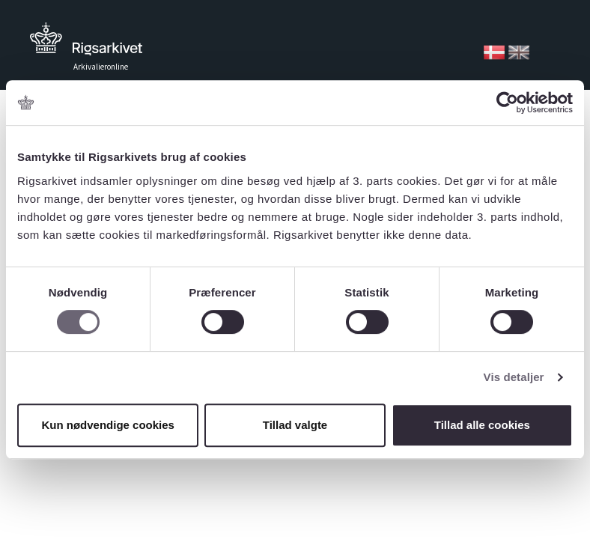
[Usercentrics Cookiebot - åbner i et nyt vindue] (507, 102)
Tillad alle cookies (482, 424)
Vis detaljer (514, 377)
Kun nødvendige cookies (107, 424)
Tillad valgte (295, 424)
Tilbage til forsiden (86, 43)
